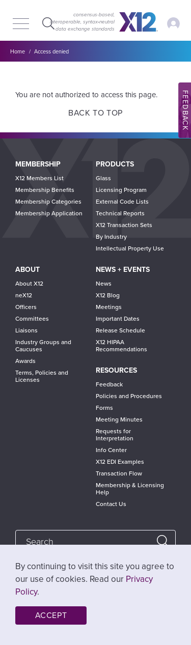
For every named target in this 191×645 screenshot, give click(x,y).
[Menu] (21, 24)
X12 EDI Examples (120, 461)
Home (17, 51)
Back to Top (95, 113)
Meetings (109, 307)
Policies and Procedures (129, 396)
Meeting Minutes (119, 419)
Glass (103, 178)
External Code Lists (122, 201)
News (104, 283)
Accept (51, 615)
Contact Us (111, 504)
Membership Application (49, 213)
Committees (32, 318)
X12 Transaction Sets (124, 225)
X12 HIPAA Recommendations (121, 346)
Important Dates (118, 318)
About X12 (29, 283)
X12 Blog (108, 295)
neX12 (23, 295)
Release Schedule (120, 330)
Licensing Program (121, 189)
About (27, 269)
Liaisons (26, 330)
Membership (38, 164)
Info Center (111, 450)
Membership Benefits (44, 189)
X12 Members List (39, 178)
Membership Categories (48, 201)
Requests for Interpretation (114, 435)
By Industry (111, 236)
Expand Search (47, 23)
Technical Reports (120, 213)
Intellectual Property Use (130, 248)
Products (115, 164)
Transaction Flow (119, 473)
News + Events (123, 269)
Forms (104, 407)
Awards (25, 360)
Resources (116, 370)
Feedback (109, 384)
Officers (26, 307)
